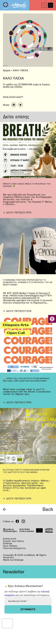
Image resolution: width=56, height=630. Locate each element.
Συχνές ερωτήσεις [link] (13, 540)
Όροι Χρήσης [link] (10, 545)
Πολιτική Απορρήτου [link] (14, 548)
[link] (52, 319)
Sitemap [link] (7, 543)
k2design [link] (18, 559)
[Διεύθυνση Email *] (28, 601)
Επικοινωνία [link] (9, 538)
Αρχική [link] (6, 70)
